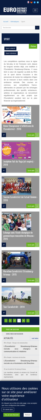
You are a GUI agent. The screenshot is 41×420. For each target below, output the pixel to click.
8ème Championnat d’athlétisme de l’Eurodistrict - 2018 (18, 127)
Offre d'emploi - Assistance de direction (14, 357)
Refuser (27, 417)
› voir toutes (34, 338)
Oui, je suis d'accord (11, 417)
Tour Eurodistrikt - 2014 (14, 306)
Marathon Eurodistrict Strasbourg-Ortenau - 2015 (18, 272)
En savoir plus (8, 412)
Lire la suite (31, 135)
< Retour (33, 46)
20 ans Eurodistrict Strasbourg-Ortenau (15, 369)
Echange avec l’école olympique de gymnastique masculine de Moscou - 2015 (19, 235)
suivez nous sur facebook (14, 334)
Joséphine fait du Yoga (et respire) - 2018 (18, 163)
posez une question (12, 329)
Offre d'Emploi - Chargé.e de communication (16, 343)
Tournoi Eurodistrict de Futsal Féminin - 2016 (20, 198)
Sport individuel (11, 53)
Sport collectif (10, 48)
